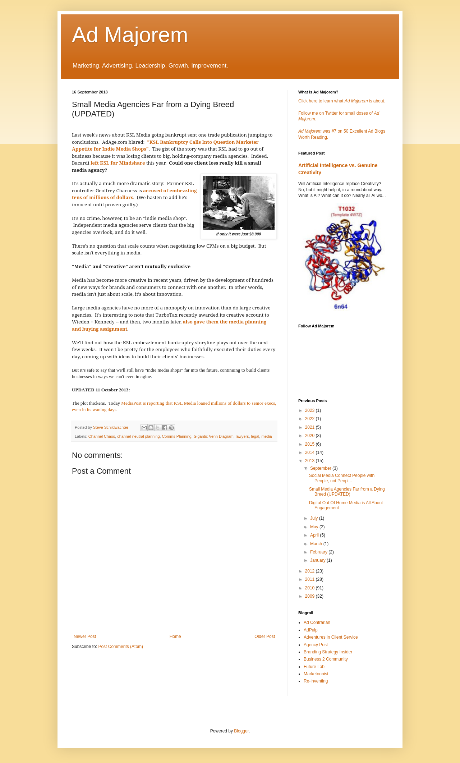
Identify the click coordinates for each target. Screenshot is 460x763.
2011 (310, 579)
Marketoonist (316, 673)
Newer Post (85, 636)
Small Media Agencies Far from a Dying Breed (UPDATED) (347, 492)
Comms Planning (177, 436)
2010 (310, 587)
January (318, 560)
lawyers (242, 436)
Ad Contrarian (317, 622)
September (321, 468)
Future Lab (314, 666)
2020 (310, 435)
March (316, 543)
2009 (310, 596)
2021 (310, 427)
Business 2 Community (326, 659)
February (319, 552)
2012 (310, 571)
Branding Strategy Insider (328, 651)
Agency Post (316, 644)
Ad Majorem (130, 35)
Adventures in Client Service (331, 637)
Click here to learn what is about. (341, 101)
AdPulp (311, 630)
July (314, 518)
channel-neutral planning (138, 436)
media (266, 436)
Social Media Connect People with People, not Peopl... (341, 478)
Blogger (241, 731)
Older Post (264, 636)
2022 (310, 418)
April (315, 535)
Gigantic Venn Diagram (214, 436)
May (314, 526)
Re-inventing (316, 681)
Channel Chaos (101, 436)
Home (175, 636)
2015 (310, 444)
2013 (310, 460)
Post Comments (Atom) (120, 646)
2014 (310, 452)
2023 (310, 410)
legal (255, 436)
